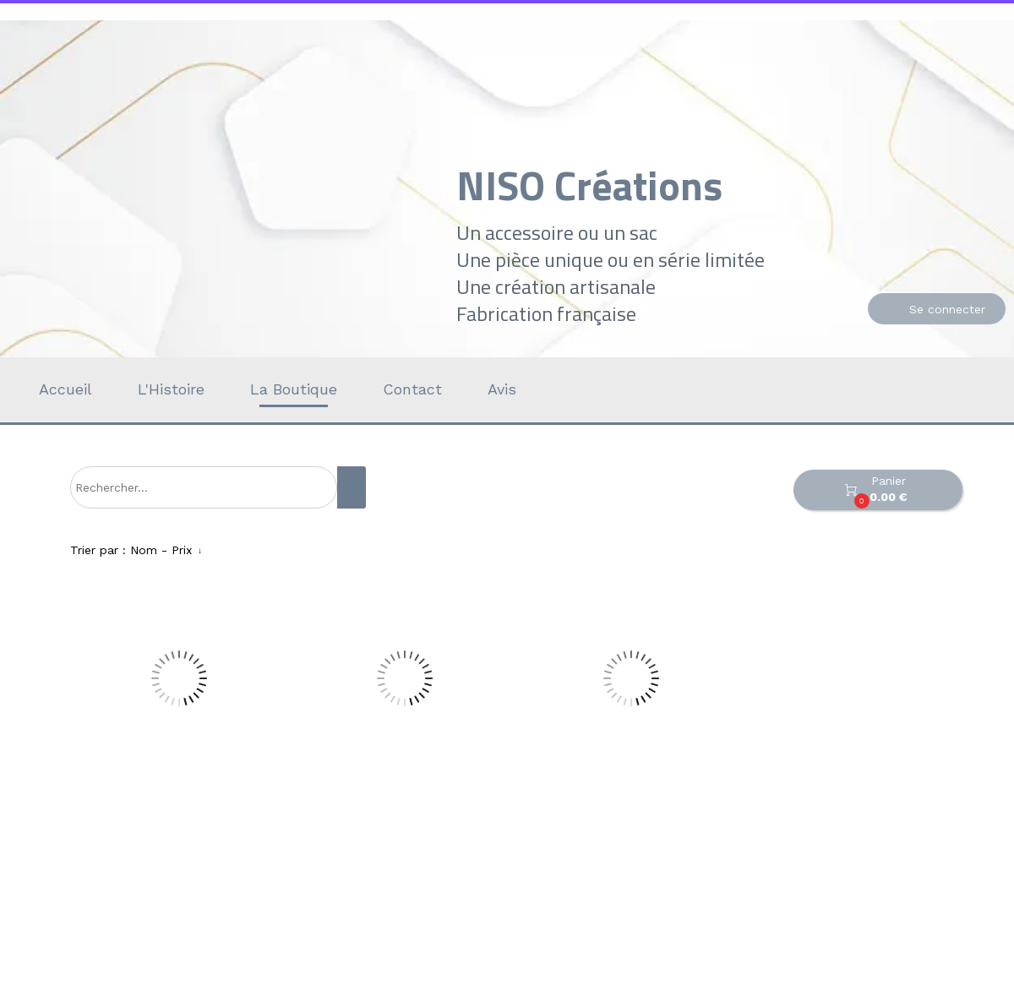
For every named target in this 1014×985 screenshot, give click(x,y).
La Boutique (293, 389)
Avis (502, 389)
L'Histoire (171, 389)
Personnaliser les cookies (698, 975)
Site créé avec (332, 975)
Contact (412, 389)
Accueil (65, 389)
